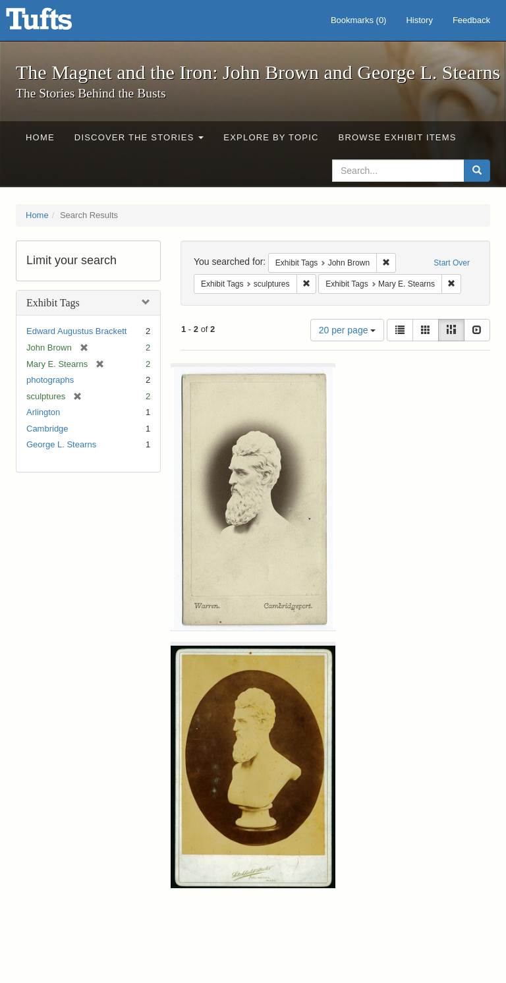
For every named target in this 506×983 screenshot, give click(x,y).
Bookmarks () (359, 20)
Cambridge (47, 429)
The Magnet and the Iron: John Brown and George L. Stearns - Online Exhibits (55, 23)
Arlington (43, 412)
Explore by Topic (270, 137)
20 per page (347, 330)
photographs (50, 380)
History (419, 20)
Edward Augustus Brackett (76, 331)
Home (40, 137)
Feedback (471, 20)
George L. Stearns (61, 444)
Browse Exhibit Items (398, 137)
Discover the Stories (139, 137)
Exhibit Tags (53, 302)
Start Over (452, 262)
